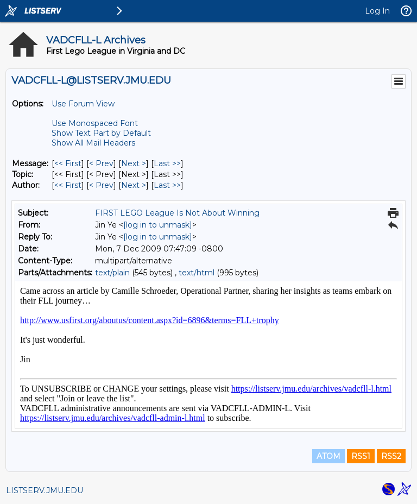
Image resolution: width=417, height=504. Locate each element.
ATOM (328, 456)
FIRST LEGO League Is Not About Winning (177, 213)
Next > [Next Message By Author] (133, 185)
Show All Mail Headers (93, 143)
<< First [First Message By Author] (67, 185)
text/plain (112, 273)
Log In (377, 11)
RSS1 (360, 456)
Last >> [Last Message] (167, 163)
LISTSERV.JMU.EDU (44, 490)
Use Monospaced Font (95, 123)
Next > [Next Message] (133, 163)
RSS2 (391, 456)
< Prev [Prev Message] (101, 163)
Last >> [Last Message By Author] (167, 185)
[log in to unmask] (157, 225)
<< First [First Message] (67, 163)
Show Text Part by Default (101, 133)
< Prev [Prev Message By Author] (101, 185)
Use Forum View (83, 104)
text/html (196, 273)
